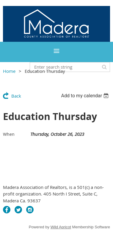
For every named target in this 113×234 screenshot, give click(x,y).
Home (9, 71)
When (9, 134)
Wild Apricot (61, 227)
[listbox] (85, 95)
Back (16, 96)
